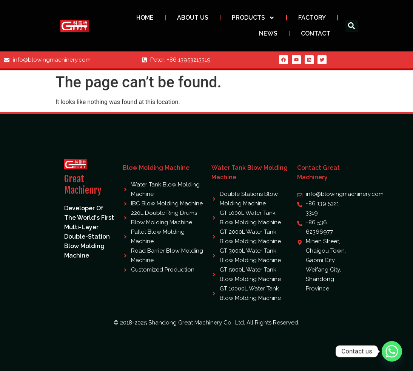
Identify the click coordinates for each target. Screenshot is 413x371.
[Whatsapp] (392, 351)
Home (145, 17)
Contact (315, 33)
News (268, 33)
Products (253, 18)
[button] (351, 26)
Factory (312, 17)
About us (192, 17)
